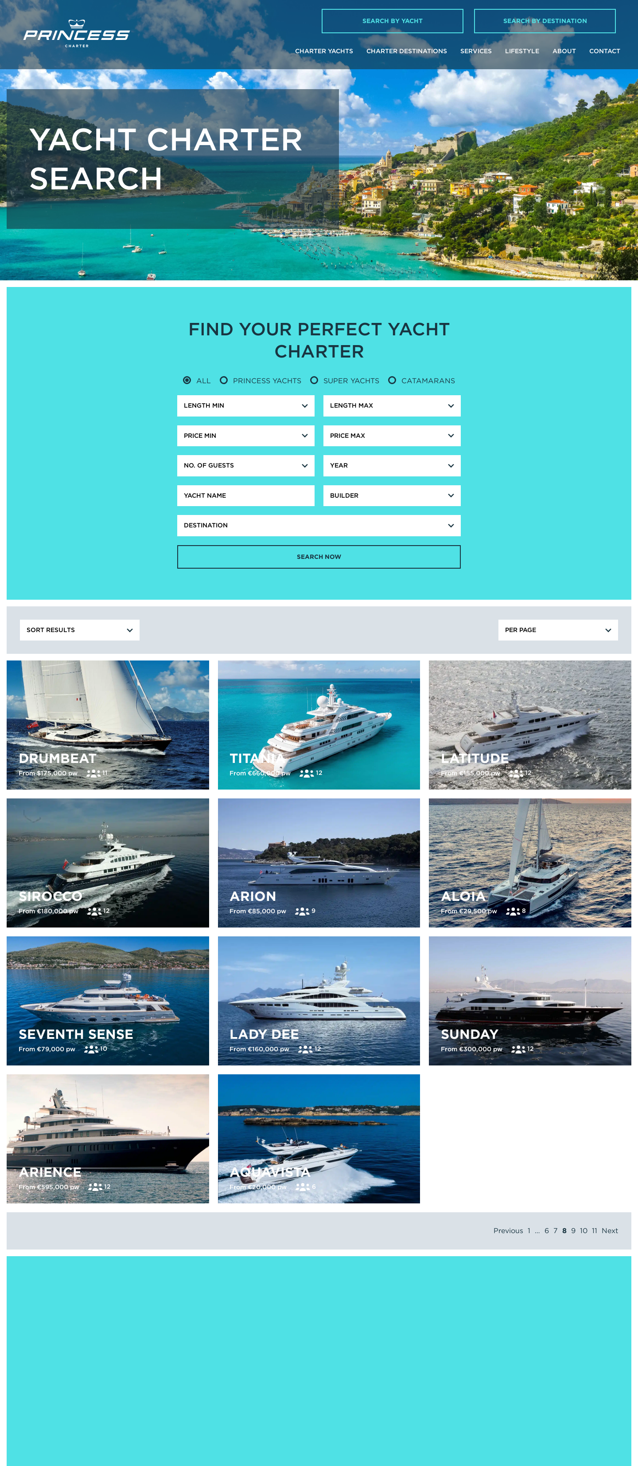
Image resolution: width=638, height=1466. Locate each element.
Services (476, 51)
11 (594, 1354)
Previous (508, 1354)
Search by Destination (545, 20)
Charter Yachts (324, 51)
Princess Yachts (260, 380)
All (197, 380)
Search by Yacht (392, 20)
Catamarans (421, 380)
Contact (604, 51)
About (564, 51)
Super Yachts (344, 380)
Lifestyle (522, 51)
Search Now (319, 557)
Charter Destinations (406, 51)
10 (583, 1354)
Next (610, 1354)
